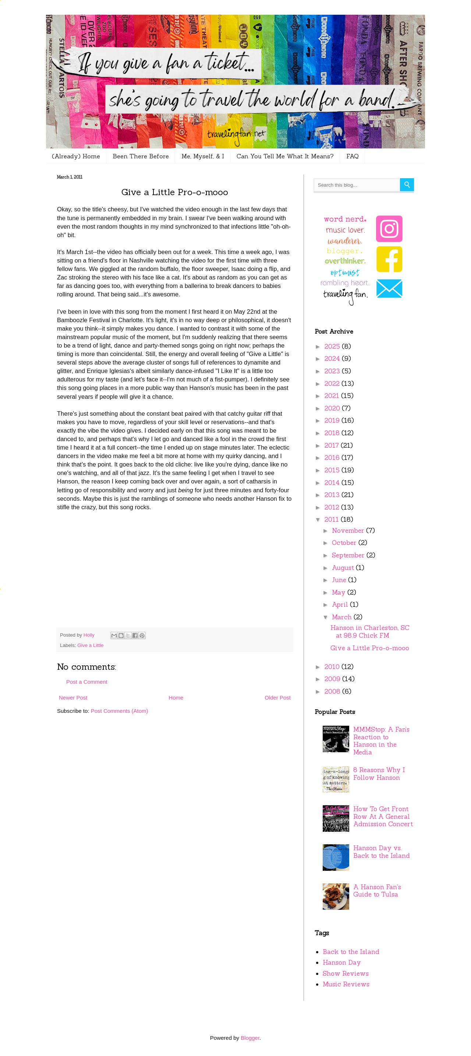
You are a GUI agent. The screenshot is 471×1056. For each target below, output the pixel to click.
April (341, 605)
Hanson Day (342, 962)
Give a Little (90, 645)
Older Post (278, 697)
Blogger (250, 1038)
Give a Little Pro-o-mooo (369, 648)
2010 (333, 667)
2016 (333, 458)
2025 (333, 346)
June (340, 580)
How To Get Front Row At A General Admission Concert (383, 816)
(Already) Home (76, 156)
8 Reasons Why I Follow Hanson (379, 774)
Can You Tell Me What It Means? (285, 156)
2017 (333, 445)
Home (176, 697)
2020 (333, 408)
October (345, 543)
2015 (333, 470)
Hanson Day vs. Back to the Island (381, 852)
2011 (333, 519)
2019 (333, 420)
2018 (333, 433)
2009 (333, 679)
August (344, 568)
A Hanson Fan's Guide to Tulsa (377, 891)
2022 (333, 384)
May (339, 592)
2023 (333, 371)
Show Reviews (346, 973)
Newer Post (73, 697)
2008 (333, 691)
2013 (333, 495)
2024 (333, 359)
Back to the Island (351, 952)
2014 (333, 483)
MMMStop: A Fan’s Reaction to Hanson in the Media (381, 740)
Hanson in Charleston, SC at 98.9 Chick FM (370, 632)
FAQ (352, 156)
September (349, 555)
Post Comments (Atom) (119, 711)
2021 (333, 396)
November (349, 531)
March (343, 617)
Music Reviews (346, 984)
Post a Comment (86, 682)
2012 (333, 507)
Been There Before (141, 156)
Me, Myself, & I (202, 156)
